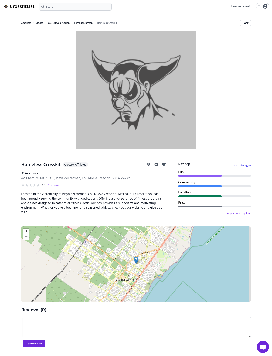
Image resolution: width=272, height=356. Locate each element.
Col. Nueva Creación (59, 23)
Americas (26, 23)
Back (246, 23)
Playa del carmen (83, 23)
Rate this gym (242, 165)
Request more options (239, 213)
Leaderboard (240, 6)
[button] (136, 260)
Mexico (39, 23)
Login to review (34, 343)
